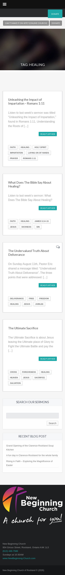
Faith (13, 147)
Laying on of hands (38, 153)
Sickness (26, 227)
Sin (38, 227)
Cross (13, 372)
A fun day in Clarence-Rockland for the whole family (32, 455)
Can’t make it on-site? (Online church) (26, 23)
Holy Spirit (40, 147)
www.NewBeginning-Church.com (19, 558)
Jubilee (39, 304)
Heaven (14, 378)
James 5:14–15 (41, 221)
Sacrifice (39, 378)
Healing (25, 147)
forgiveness (29, 372)
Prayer (14, 158)
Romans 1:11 (29, 158)
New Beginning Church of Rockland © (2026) (23, 570)
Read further (47, 134)
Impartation (16, 153)
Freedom (44, 298)
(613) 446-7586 (10, 551)
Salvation (15, 383)
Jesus (13, 227)
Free (31, 298)
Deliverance (17, 298)
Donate (55, 14)
